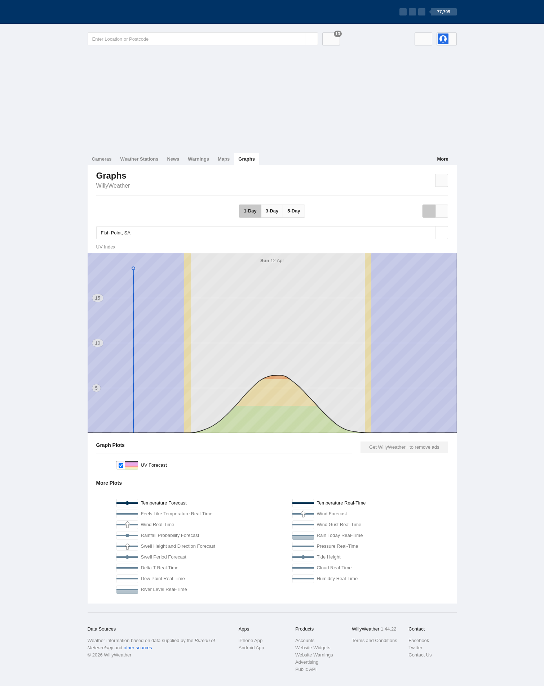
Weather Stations (139, 159)
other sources (138, 647)
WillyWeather (113, 186)
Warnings (198, 159)
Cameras (102, 159)
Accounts (304, 640)
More (442, 159)
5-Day (293, 211)
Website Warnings (314, 655)
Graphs (246, 159)
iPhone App (251, 640)
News (173, 159)
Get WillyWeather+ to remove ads (404, 447)
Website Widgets (312, 647)
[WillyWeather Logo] (121, 11)
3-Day (272, 211)
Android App (251, 647)
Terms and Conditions (374, 640)
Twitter (415, 647)
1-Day (250, 211)
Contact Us (420, 655)
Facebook (418, 640)
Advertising (306, 662)
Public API (306, 669)
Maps (224, 159)
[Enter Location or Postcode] (203, 38)
